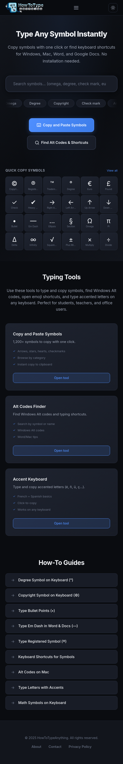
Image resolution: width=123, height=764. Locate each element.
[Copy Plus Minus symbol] (71, 241)
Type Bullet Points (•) (36, 610)
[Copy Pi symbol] (109, 223)
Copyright (62, 103)
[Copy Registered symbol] (33, 185)
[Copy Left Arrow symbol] (71, 204)
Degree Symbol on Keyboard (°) (45, 580)
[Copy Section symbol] (71, 223)
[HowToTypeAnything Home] (24, 7)
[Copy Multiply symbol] (90, 241)
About (36, 746)
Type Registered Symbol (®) (42, 641)
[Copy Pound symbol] (109, 185)
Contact (55, 746)
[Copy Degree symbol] (71, 185)
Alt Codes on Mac (33, 672)
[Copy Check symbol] (14, 204)
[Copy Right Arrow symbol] (52, 204)
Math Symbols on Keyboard (42, 702)
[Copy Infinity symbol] (33, 241)
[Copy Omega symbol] (90, 223)
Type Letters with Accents (40, 687)
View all (112, 170)
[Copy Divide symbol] (109, 241)
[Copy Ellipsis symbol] (52, 223)
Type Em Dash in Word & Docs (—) (48, 626)
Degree (36, 103)
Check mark (92, 103)
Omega (12, 103)
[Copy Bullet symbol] (14, 223)
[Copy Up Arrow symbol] (90, 204)
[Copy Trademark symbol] (52, 185)
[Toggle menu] (76, 8)
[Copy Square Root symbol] (52, 241)
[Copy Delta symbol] (14, 241)
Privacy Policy (80, 746)
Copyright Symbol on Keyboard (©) (48, 595)
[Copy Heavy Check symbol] (33, 204)
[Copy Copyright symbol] (14, 185)
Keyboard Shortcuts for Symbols (46, 656)
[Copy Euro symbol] (90, 185)
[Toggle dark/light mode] (113, 7)
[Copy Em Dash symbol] (33, 223)
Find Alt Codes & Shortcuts (61, 142)
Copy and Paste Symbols (62, 125)
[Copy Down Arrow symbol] (109, 204)
